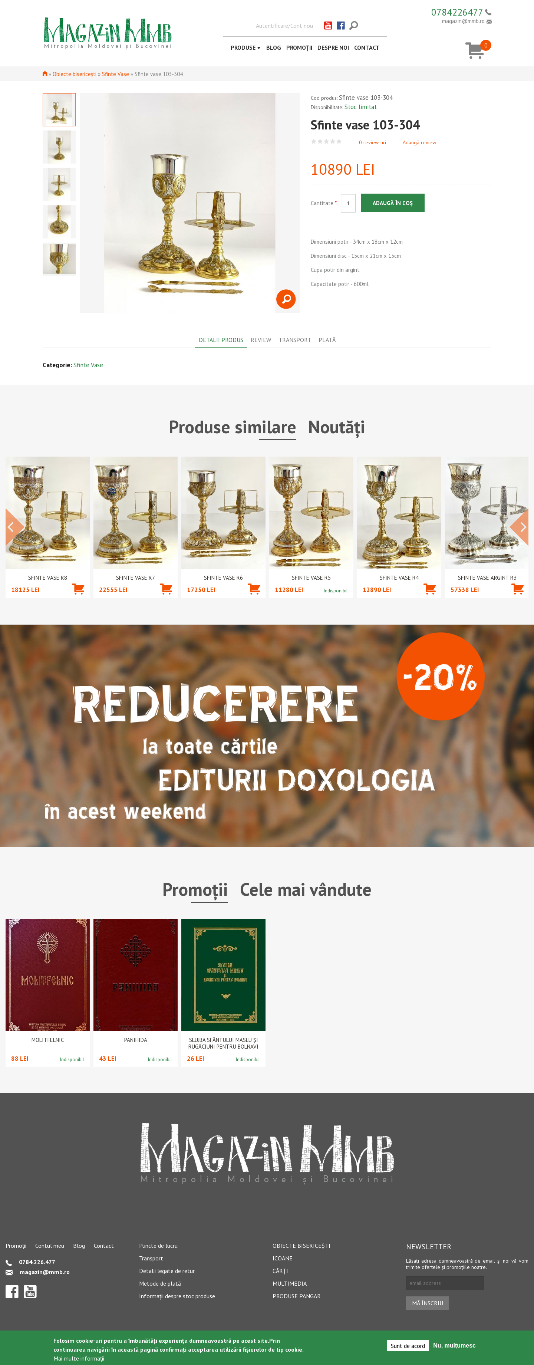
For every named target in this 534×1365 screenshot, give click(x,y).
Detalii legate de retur (167, 1270)
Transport (151, 1258)
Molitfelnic (48, 1040)
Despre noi (333, 47)
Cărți (280, 1270)
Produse (243, 47)
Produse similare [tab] (232, 426)
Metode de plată (160, 1283)
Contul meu (49, 1245)
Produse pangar (297, 1296)
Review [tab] (261, 339)
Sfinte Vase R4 (399, 578)
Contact (367, 47)
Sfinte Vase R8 (47, 578)
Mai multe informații (78, 1358)
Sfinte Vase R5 (311, 578)
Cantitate (324, 203)
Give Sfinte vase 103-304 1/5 (314, 141)
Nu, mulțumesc (454, 1345)
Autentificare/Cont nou (284, 25)
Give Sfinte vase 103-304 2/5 (320, 141)
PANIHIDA (135, 1040)
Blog (273, 47)
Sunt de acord (408, 1345)
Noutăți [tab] (336, 426)
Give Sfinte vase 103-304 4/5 (333, 141)
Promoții (299, 47)
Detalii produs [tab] (221, 339)
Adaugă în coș (393, 203)
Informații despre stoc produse (177, 1296)
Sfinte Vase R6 (223, 578)
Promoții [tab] (195, 889)
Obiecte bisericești (74, 74)
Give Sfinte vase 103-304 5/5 (339, 141)
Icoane (283, 1258)
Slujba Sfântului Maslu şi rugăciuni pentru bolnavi (223, 1043)
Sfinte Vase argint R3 (487, 578)
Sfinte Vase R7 (135, 578)
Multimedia (290, 1283)
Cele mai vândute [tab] (306, 889)
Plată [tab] (327, 339)
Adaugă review (419, 142)
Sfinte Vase (115, 74)
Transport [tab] (294, 339)
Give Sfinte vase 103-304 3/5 (326, 141)
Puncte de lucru (158, 1245)
